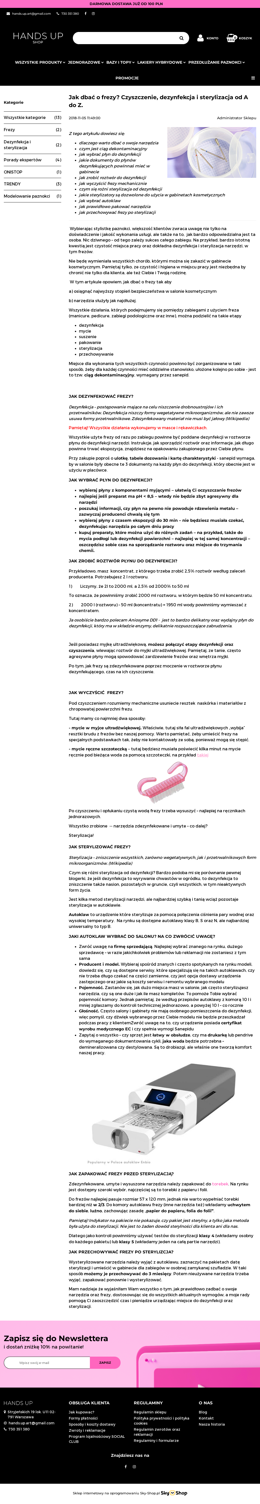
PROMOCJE (127, 78)
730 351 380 (19, 1429)
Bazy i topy (120, 62)
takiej (202, 754)
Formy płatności (83, 1418)
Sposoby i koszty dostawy (92, 1424)
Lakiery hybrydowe (161, 62)
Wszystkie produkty (40, 62)
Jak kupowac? (81, 1412)
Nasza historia (212, 1424)
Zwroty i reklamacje (87, 1430)
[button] (97, 1403)
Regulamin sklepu (150, 1412)
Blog (203, 1412)
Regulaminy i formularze (156, 1440)
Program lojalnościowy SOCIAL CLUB (97, 1439)
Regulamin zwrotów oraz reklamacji (157, 1432)
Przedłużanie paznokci (216, 62)
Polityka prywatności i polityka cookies (161, 1420)
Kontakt (206, 1418)
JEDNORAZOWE (86, 62)
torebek (220, 1183)
